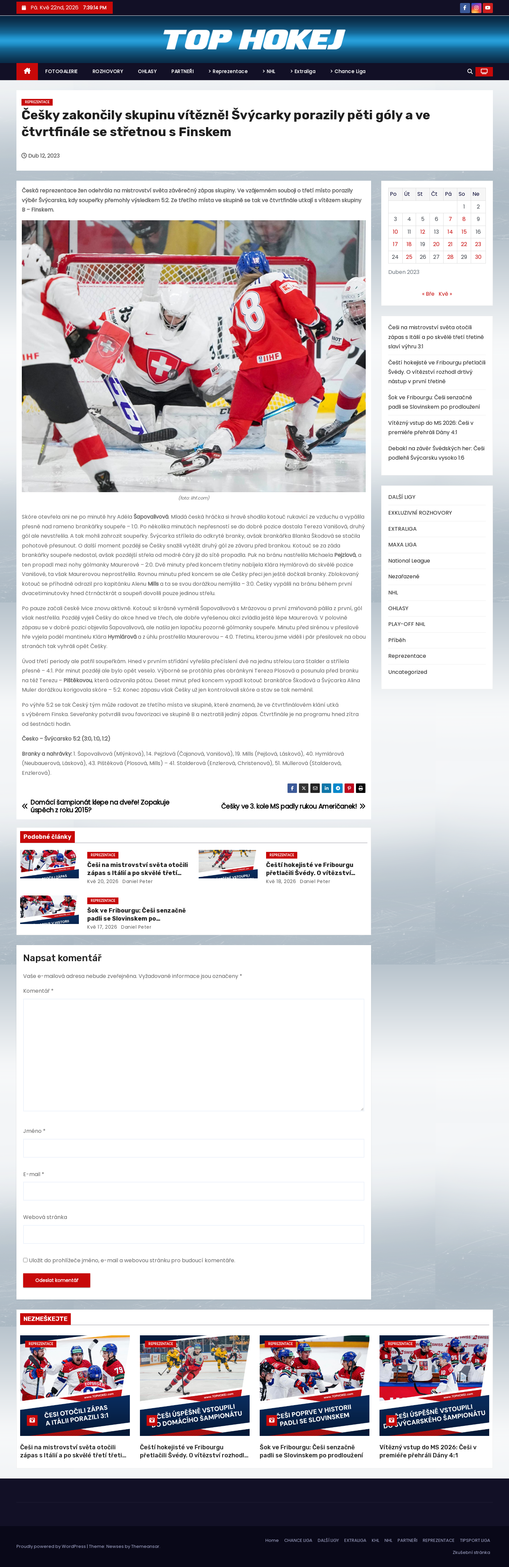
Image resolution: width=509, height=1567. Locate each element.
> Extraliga (303, 71)
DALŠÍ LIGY (401, 497)
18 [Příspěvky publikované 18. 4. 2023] (409, 244)
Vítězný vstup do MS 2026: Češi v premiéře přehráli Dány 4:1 (427, 1451)
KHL (375, 1540)
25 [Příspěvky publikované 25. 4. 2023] (409, 257)
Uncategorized (407, 672)
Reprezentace (37, 102)
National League (409, 561)
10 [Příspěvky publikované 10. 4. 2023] (395, 232)
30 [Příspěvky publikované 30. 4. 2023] (478, 257)
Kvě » (445, 294)
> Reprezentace (228, 71)
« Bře (428, 294)
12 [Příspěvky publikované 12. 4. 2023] (422, 232)
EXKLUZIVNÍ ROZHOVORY (420, 513)
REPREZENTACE (439, 1540)
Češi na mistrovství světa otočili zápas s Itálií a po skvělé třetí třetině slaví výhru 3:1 (137, 873)
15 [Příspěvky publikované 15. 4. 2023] (464, 232)
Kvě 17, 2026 (102, 927)
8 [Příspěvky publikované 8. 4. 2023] (464, 219)
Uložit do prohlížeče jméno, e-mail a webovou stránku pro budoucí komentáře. (132, 1260)
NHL (393, 592)
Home (272, 1540)
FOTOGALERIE (61, 71)
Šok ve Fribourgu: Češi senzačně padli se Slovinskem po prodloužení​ (136, 918)
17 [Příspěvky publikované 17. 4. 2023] (395, 244)
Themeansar (145, 1546)
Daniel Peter (137, 881)
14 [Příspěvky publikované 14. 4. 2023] (450, 232)
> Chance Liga (348, 71)
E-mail (33, 1174)
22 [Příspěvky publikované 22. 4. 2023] (464, 244)
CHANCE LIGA (298, 1540)
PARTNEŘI (182, 71)
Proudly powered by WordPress (51, 1546)
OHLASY (147, 71)
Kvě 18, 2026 (281, 881)
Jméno (34, 1131)
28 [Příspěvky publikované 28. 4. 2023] (450, 257)
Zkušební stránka (471, 1552)
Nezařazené (403, 576)
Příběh (397, 640)
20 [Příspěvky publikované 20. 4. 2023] (436, 244)
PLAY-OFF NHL (406, 624)
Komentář (38, 991)
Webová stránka (45, 1217)
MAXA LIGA (402, 544)
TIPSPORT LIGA (475, 1540)
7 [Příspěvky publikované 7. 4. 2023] (450, 219)
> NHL (268, 71)
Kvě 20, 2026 (102, 881)
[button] (470, 71)
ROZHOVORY (108, 71)
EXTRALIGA (402, 529)
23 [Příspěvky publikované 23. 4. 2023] (478, 244)
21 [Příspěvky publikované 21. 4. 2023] (450, 244)
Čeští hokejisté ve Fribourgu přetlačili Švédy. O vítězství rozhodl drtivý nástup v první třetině (437, 372)
